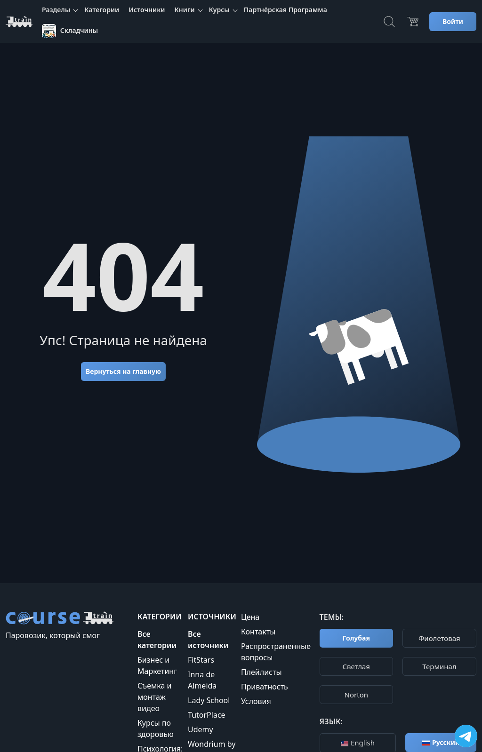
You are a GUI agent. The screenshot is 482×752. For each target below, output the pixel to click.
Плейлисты (261, 672)
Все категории (157, 639)
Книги (185, 9)
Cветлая (356, 666)
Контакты (258, 631)
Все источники (208, 639)
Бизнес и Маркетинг (157, 665)
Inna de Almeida (202, 680)
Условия (256, 701)
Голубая (356, 637)
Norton (356, 694)
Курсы (219, 9)
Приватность (264, 686)
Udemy (200, 729)
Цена (250, 617)
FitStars (201, 660)
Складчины (70, 31)
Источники (147, 9)
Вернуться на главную (123, 371)
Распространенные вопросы (276, 652)
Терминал (439, 666)
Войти (452, 21)
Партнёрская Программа (285, 9)
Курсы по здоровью (155, 728)
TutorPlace (206, 715)
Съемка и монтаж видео (154, 697)
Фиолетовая (439, 638)
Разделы (56, 9)
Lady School (209, 700)
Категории (101, 9)
